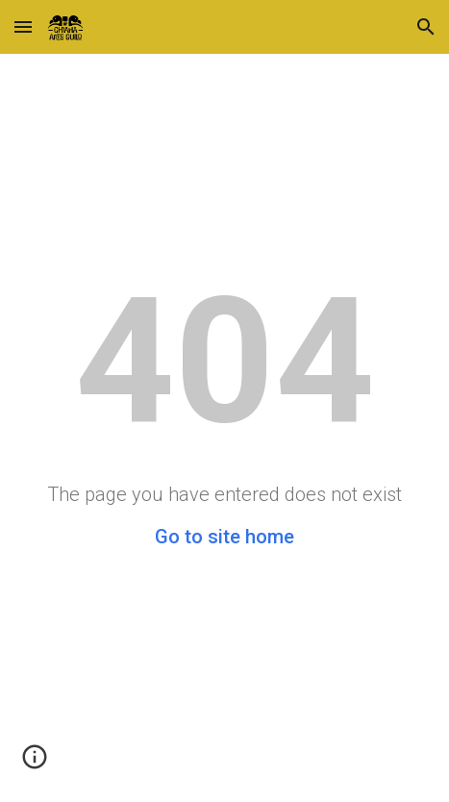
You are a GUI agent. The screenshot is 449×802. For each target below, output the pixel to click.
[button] (23, 26)
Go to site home (224, 536)
